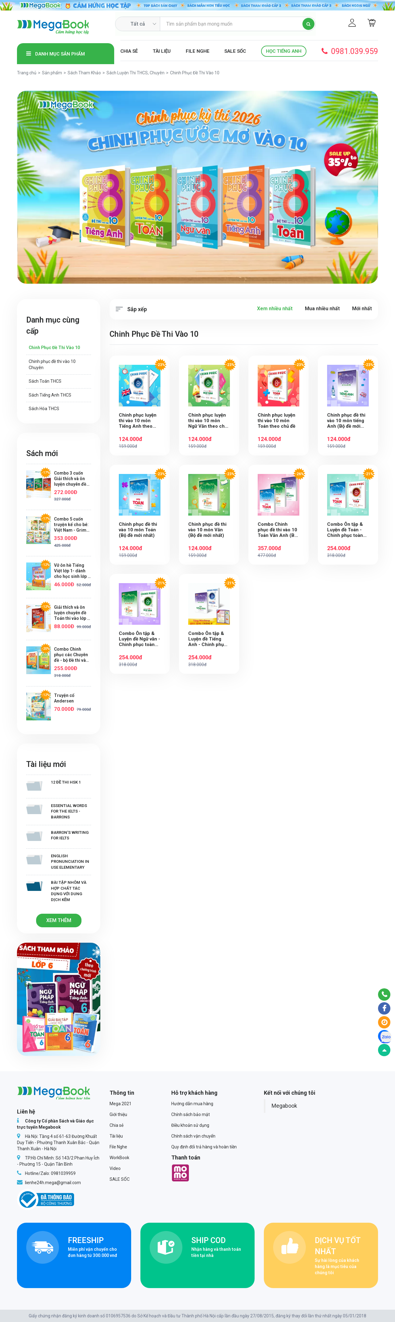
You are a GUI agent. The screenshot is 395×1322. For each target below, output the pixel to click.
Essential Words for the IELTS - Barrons (56, 811)
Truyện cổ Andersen (64, 698)
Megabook (284, 1106)
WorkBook (119, 1157)
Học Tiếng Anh (283, 51)
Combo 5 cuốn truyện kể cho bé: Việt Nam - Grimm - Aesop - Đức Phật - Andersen (72, 525)
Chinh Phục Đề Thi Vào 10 (54, 347)
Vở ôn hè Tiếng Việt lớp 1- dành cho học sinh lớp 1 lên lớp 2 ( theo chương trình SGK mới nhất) (72, 571)
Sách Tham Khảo (84, 72)
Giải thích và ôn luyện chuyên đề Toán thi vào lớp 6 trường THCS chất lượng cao (72, 613)
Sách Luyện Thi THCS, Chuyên (135, 72)
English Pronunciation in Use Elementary (57, 862)
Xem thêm (58, 920)
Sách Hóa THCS (44, 408)
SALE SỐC (235, 51)
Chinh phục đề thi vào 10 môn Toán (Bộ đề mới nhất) (138, 530)
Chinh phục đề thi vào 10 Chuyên (52, 364)
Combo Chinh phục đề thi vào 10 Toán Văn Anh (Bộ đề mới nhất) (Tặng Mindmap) (278, 530)
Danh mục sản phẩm (55, 54)
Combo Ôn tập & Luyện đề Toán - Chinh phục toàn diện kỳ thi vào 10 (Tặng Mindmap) (346, 530)
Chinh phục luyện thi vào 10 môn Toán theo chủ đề (277, 421)
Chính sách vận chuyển (193, 1136)
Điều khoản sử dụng (190, 1125)
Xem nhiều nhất (275, 308)
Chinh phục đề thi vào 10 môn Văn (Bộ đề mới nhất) (207, 530)
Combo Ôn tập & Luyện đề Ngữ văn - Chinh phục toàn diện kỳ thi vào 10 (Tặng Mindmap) (139, 639)
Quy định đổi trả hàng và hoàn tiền (204, 1146)
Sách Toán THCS (45, 381)
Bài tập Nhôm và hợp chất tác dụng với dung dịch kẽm (56, 891)
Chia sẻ (129, 51)
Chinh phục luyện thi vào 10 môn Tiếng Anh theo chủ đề (138, 421)
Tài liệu (162, 51)
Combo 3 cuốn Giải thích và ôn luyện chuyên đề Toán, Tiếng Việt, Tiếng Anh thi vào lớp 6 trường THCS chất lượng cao (72, 479)
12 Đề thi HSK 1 (53, 785)
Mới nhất (362, 308)
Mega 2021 (120, 1103)
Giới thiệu (118, 1114)
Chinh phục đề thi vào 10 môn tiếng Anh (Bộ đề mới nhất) (346, 421)
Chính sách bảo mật (190, 1114)
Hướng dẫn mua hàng (192, 1103)
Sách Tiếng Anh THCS (50, 395)
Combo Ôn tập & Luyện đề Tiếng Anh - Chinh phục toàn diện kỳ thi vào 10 (209, 639)
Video (115, 1168)
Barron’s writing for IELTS (57, 835)
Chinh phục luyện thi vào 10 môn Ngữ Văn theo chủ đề (207, 421)
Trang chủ (26, 72)
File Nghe (198, 51)
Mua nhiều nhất (322, 308)
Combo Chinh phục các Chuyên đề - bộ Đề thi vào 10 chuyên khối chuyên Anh (71, 655)
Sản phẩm (52, 72)
